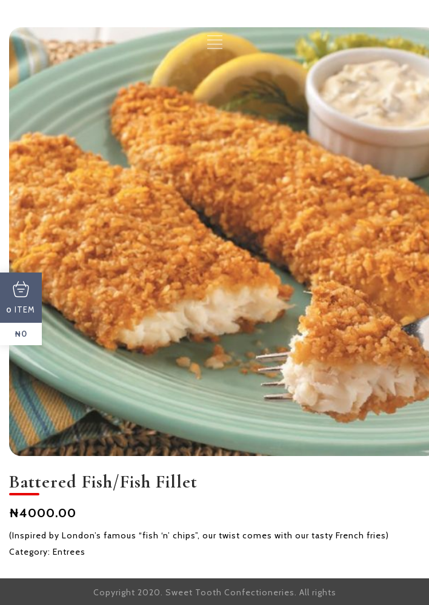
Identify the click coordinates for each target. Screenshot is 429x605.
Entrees (69, 551)
